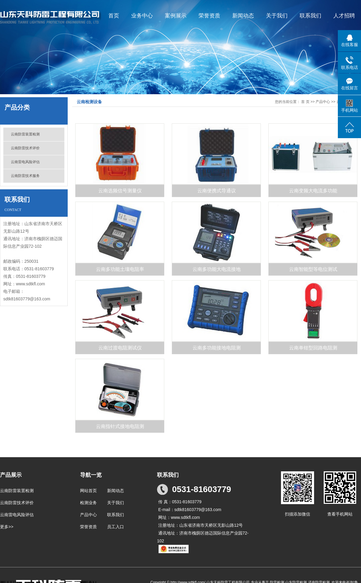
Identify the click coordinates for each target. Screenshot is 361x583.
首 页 (305, 102)
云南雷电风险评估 (25, 162)
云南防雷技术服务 (25, 176)
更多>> (6, 526)
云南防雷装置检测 (25, 134)
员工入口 (115, 526)
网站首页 (88, 490)
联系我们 (310, 16)
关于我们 (277, 16)
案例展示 (176, 16)
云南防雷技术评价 (25, 148)
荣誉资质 (209, 16)
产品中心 (323, 102)
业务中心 (142, 16)
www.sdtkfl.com (30, 283)
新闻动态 (243, 16)
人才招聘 (344, 16)
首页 (113, 16)
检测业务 (88, 502)
